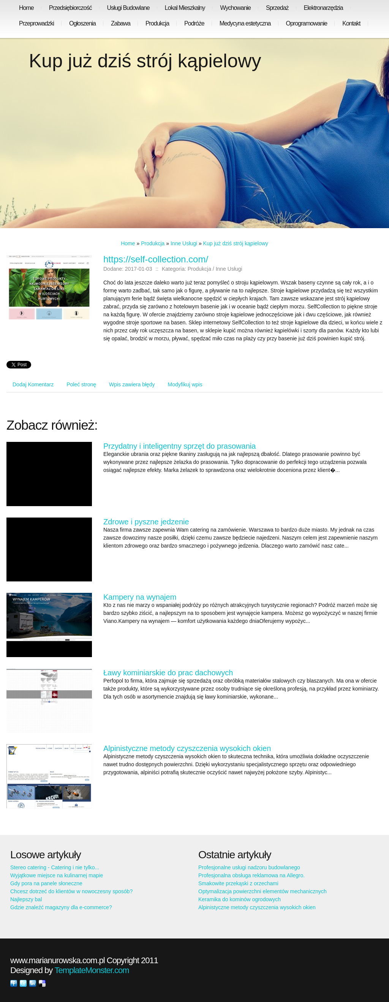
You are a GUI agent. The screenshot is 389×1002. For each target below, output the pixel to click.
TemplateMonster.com (91, 970)
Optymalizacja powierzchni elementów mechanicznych (262, 891)
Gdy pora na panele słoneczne (46, 883)
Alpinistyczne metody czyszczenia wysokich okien (187, 748)
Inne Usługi (184, 243)
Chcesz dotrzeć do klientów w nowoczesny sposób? (71, 891)
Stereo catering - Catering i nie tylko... (54, 867)
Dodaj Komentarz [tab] (33, 384)
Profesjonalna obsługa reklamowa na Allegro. (251, 875)
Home (128, 243)
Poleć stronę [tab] (81, 384)
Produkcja (152, 243)
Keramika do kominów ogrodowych (239, 899)
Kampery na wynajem (139, 597)
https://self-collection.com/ (155, 259)
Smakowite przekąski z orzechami (238, 883)
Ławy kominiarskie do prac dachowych (168, 673)
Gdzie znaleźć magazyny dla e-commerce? (61, 907)
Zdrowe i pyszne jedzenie (146, 522)
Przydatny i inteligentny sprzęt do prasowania (179, 446)
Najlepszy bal (26, 899)
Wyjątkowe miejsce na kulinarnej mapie (56, 875)
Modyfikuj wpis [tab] (185, 384)
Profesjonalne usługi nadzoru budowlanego (249, 867)
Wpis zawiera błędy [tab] (132, 384)
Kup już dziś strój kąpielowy (235, 243)
